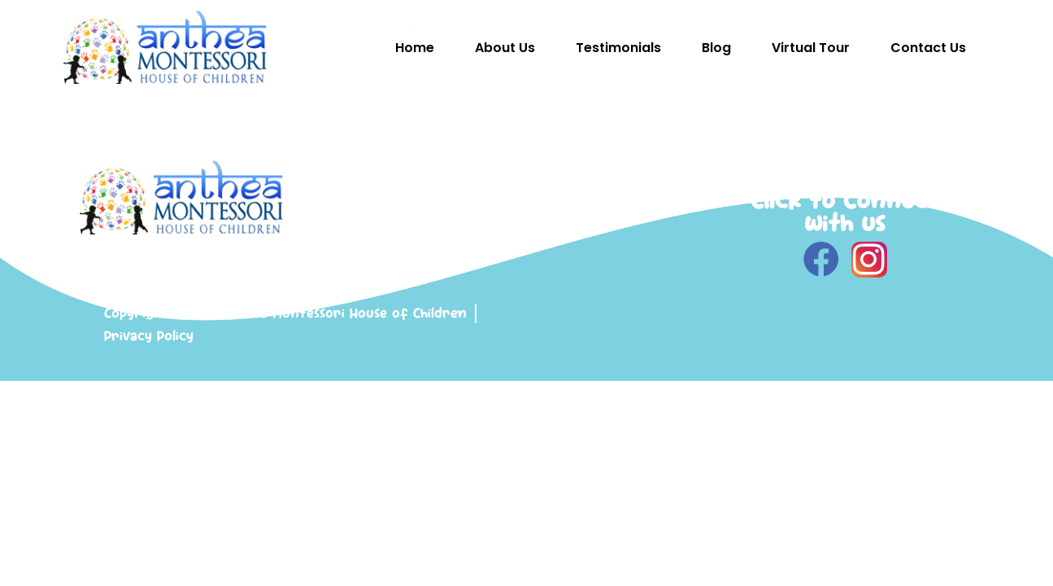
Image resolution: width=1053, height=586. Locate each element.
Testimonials (618, 47)
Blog (716, 47)
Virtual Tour (811, 47)
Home (414, 47)
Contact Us (928, 47)
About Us (505, 47)
